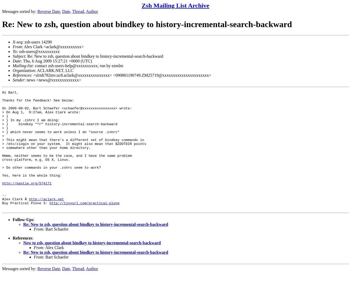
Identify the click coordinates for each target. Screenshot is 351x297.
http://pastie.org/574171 (26, 202)
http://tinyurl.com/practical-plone (84, 225)
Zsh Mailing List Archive (175, 5)
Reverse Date (48, 11)
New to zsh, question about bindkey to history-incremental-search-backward (92, 266)
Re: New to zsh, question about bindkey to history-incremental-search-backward (95, 248)
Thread (78, 11)
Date (66, 11)
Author (92, 11)
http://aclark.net (46, 221)
